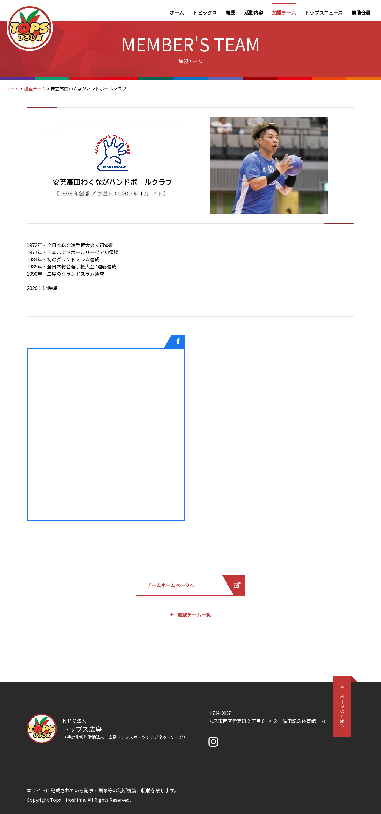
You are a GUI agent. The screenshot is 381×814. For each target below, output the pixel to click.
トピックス (205, 12)
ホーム (177, 12)
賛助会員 (361, 12)
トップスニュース (324, 12)
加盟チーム (284, 12)
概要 (230, 12)
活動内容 (253, 12)
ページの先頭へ (342, 706)
